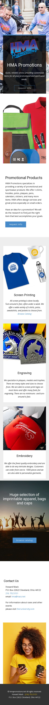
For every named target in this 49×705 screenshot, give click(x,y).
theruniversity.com (25, 609)
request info (24, 88)
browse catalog (24, 540)
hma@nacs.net (18, 596)
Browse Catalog (24, 313)
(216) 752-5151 (31, 694)
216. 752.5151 (12, 593)
